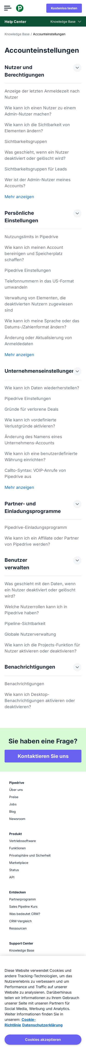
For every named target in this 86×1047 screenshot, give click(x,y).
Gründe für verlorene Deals (31, 409)
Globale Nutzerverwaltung (30, 634)
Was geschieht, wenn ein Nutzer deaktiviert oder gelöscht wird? (37, 155)
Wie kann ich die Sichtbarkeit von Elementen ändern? (37, 127)
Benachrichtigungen (24, 683)
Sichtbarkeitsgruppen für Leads (36, 169)
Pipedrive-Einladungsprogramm (36, 527)
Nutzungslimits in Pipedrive (31, 236)
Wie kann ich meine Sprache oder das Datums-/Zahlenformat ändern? (42, 323)
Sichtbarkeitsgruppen (26, 141)
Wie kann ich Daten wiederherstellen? (42, 387)
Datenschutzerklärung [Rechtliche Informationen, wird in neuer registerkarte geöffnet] (42, 1025)
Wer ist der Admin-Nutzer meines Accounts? (38, 182)
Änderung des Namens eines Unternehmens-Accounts (33, 439)
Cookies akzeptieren (43, 1039)
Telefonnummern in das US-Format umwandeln (39, 284)
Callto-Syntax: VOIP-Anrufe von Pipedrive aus (35, 473)
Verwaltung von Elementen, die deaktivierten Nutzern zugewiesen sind (39, 303)
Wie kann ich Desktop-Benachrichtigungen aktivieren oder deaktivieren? (40, 700)
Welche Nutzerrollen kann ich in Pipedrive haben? (36, 609)
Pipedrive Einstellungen (28, 270)
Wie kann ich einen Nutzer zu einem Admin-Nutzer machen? (40, 110)
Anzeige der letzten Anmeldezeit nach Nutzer (42, 94)
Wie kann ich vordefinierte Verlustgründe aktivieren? (30, 422)
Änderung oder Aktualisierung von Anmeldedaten (38, 340)
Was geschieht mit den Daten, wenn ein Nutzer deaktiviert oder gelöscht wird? (40, 589)
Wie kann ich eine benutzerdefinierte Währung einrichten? (41, 456)
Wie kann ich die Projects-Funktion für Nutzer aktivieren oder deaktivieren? (42, 647)
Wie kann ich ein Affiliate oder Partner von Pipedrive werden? (42, 541)
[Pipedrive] (20, 8)
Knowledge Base (17, 34)
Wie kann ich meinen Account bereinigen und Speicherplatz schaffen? (34, 253)
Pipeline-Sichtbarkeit (25, 623)
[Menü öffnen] (8, 8)
